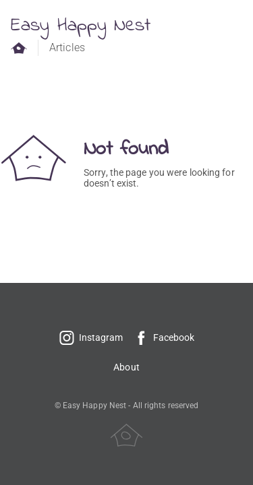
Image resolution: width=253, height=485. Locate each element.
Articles (67, 47)
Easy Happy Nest (81, 26)
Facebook (164, 337)
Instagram (91, 337)
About (126, 367)
